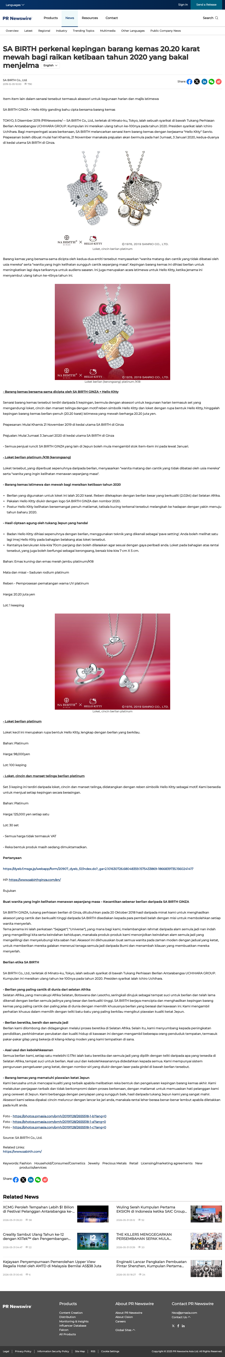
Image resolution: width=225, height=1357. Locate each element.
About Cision (124, 1317)
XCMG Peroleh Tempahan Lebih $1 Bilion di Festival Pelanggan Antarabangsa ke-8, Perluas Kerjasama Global (38, 1209)
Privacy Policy (23, 1351)
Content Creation (70, 1313)
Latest (28, 30)
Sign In (183, 4)
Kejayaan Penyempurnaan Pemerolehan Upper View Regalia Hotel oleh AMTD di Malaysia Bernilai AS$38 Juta (52, 1264)
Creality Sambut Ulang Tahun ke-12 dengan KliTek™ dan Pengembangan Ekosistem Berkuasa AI (35, 1237)
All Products (67, 1334)
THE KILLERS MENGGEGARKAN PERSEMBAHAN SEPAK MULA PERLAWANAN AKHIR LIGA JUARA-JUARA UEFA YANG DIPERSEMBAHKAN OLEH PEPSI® (150, 1237)
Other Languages (133, 30)
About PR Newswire (134, 1303)
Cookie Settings (110, 1351)
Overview (12, 30)
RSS (93, 1351)
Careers (120, 1321)
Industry (61, 30)
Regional (44, 30)
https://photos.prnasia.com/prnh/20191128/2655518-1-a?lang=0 (59, 1122)
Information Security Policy (53, 1351)
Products (51, 18)
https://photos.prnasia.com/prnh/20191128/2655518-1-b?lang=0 (59, 1116)
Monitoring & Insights (73, 1321)
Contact (112, 18)
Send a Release (206, 4)
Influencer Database (72, 1325)
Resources (90, 18)
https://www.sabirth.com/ (22, 1151)
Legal (6, 1351)
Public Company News (165, 30)
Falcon (63, 1330)
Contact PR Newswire (192, 1303)
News (69, 18)
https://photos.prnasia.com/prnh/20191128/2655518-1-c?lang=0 (59, 1127)
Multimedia (107, 30)
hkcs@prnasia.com (184, 1313)
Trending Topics (83, 30)
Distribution (67, 1317)
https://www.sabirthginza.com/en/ (35, 880)
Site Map (80, 1351)
